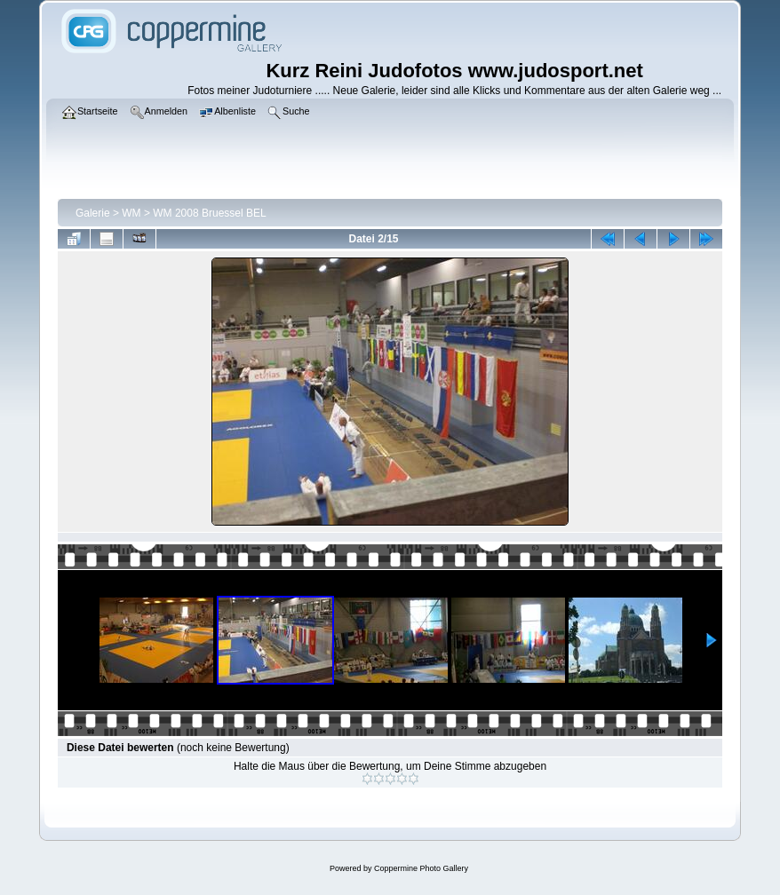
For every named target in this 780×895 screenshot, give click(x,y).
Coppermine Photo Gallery (421, 868)
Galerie (93, 213)
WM (131, 213)
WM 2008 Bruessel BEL (209, 213)
